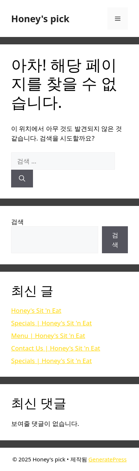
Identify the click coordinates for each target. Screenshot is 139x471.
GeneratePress (108, 459)
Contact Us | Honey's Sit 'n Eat (55, 348)
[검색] (22, 178)
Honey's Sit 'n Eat (36, 310)
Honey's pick (40, 18)
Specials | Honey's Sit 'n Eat (51, 323)
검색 (17, 221)
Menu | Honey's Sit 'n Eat (48, 335)
